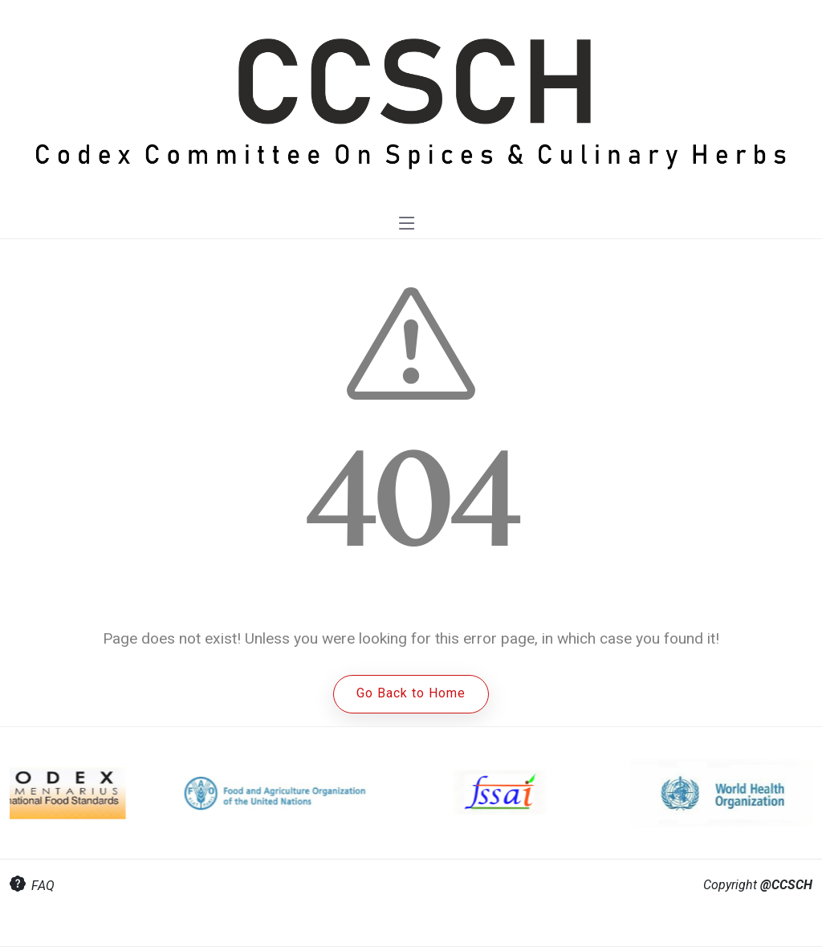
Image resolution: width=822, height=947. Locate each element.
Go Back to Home (411, 693)
